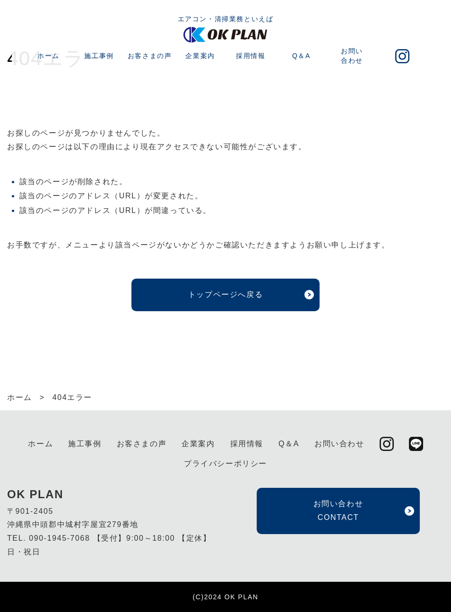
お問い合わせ (352, 55)
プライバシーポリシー (225, 463)
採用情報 (250, 56)
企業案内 (200, 56)
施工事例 (98, 56)
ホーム (48, 56)
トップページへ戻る (225, 294)
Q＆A (301, 56)
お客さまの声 (150, 56)
